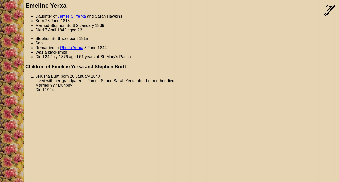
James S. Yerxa (72, 16)
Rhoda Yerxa (71, 48)
